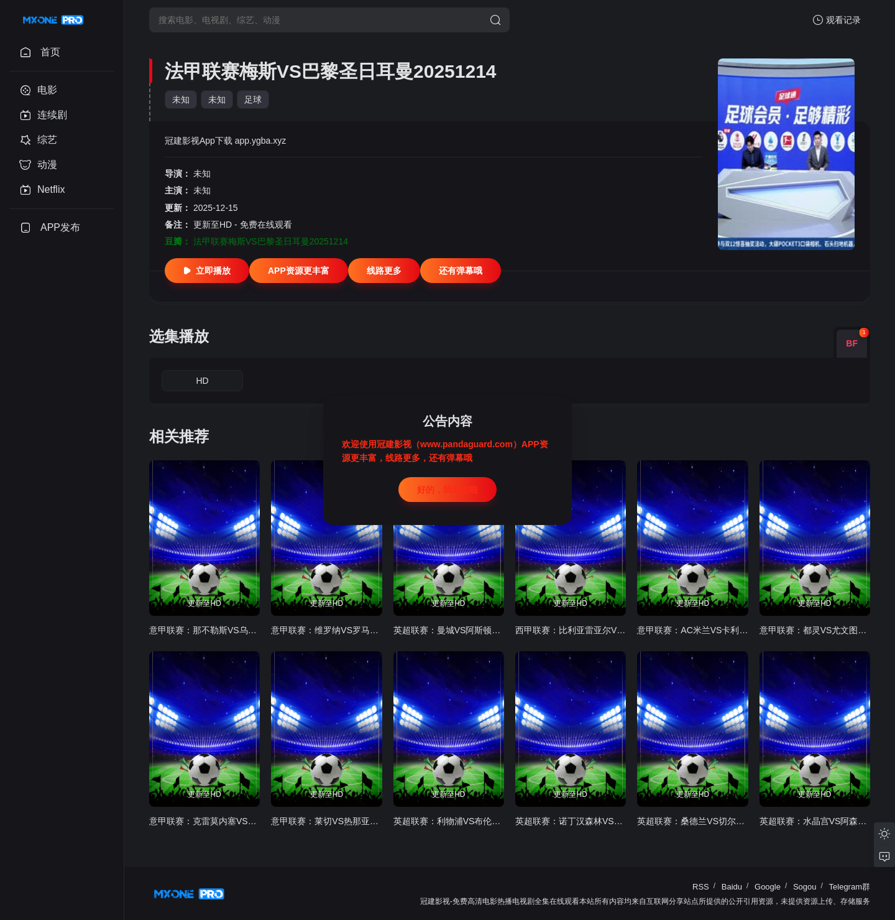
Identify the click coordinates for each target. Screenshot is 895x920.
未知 (181, 100)
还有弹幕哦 (460, 271)
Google (768, 886)
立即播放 (207, 271)
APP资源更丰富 (298, 271)
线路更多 (384, 271)
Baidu (732, 886)
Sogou (805, 886)
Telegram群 (849, 886)
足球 (253, 100)
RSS (700, 886)
